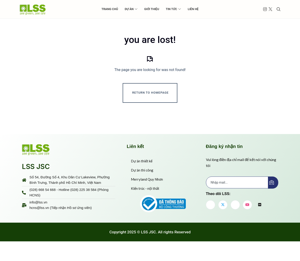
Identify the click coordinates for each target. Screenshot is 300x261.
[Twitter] (222, 220)
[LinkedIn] (235, 220)
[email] (237, 198)
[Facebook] (210, 220)
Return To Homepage (150, 109)
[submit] (273, 198)
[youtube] (247, 220)
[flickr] (259, 220)
